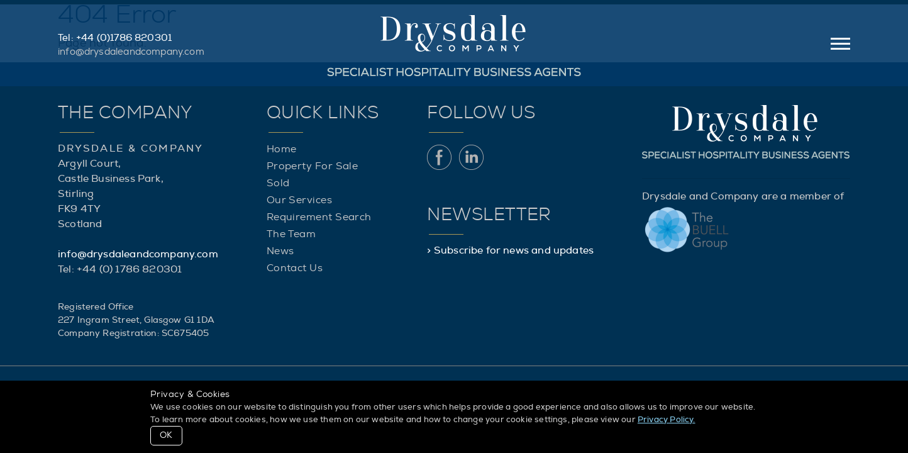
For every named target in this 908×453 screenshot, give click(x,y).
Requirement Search (319, 217)
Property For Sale (312, 166)
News (280, 251)
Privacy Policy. (666, 420)
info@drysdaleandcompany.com (131, 52)
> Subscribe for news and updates (510, 250)
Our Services (299, 200)
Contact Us (295, 268)
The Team (291, 234)
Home (282, 149)
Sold (278, 183)
